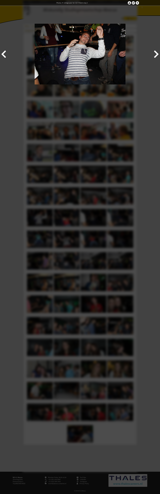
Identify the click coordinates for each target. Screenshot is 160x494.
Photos (58, 3)
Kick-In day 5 (83, 3)
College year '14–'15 (70, 3)
